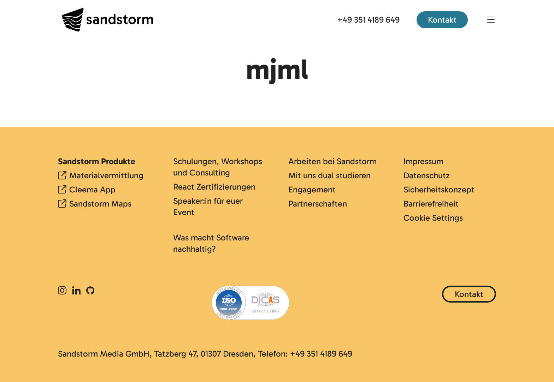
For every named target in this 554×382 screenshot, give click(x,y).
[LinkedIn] (76, 291)
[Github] (90, 291)
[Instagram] (63, 291)
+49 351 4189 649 (368, 19)
